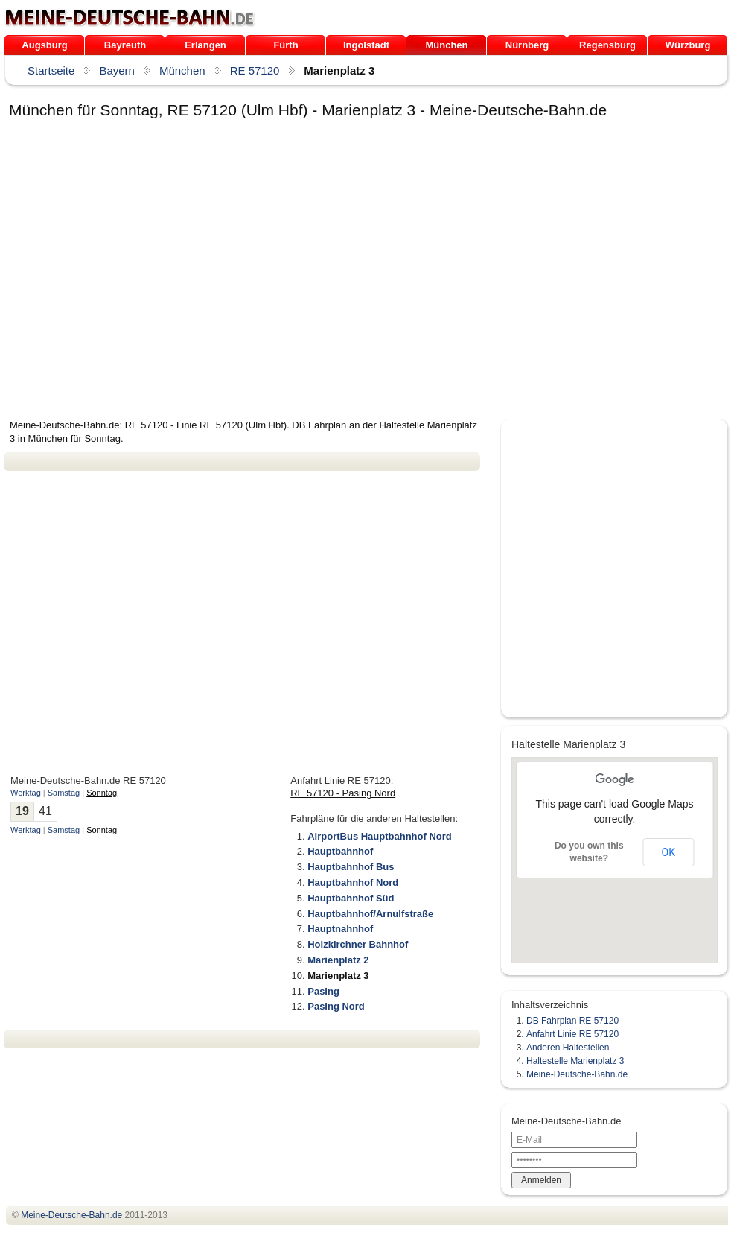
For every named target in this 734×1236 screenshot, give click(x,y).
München (446, 45)
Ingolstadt (366, 45)
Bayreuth (125, 45)
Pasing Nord (336, 1006)
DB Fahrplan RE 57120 (572, 1020)
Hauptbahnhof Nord (352, 882)
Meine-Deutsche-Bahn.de (577, 1074)
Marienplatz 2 (337, 960)
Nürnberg (527, 45)
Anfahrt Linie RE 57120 (572, 1034)
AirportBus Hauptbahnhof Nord (379, 836)
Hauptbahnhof (340, 851)
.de (130, 18)
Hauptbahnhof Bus (350, 866)
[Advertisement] (143, 271)
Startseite (51, 70)
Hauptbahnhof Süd (350, 898)
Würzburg (688, 45)
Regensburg (607, 45)
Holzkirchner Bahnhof (357, 944)
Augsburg (44, 45)
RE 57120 (255, 70)
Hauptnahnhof (340, 928)
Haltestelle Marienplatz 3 (575, 1061)
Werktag (25, 792)
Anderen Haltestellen (567, 1047)
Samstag (64, 792)
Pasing (323, 991)
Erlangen (205, 45)
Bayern (117, 70)
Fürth (285, 45)
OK (668, 852)
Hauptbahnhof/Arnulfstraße (370, 913)
